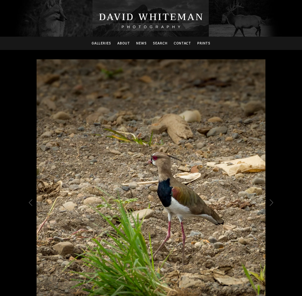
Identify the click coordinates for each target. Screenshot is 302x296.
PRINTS (203, 43)
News (141, 43)
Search (160, 43)
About (123, 43)
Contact (182, 43)
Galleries (101, 43)
